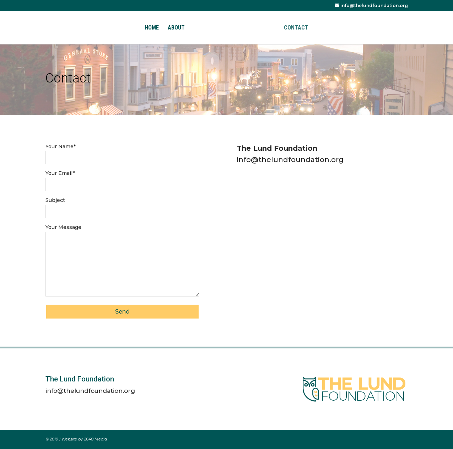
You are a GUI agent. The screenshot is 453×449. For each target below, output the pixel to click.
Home (152, 28)
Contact (296, 28)
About (176, 28)
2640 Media (95, 439)
